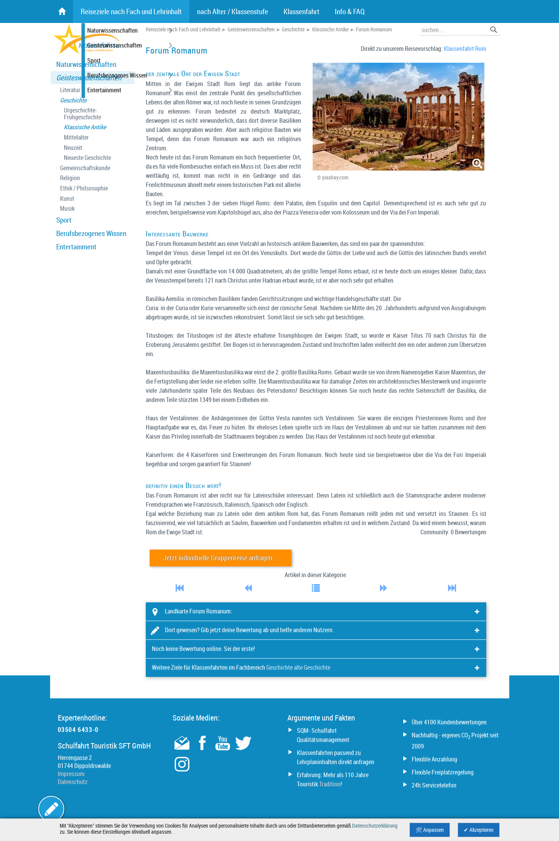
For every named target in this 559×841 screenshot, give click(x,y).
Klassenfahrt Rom (465, 48)
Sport (64, 220)
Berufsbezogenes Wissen (91, 233)
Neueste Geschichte (87, 158)
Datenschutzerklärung (375, 825)
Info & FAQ (350, 11)
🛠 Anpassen (430, 829)
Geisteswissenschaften (88, 78)
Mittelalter (76, 137)
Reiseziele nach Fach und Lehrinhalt (183, 29)
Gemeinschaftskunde (85, 168)
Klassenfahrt (301, 11)
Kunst (67, 199)
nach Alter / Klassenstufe (232, 11)
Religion (70, 178)
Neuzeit (73, 148)
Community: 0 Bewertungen (453, 532)
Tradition (330, 784)
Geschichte (73, 100)
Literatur (70, 90)
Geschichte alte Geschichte (298, 667)
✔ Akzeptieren (479, 829)
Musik (67, 209)
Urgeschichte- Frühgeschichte (82, 113)
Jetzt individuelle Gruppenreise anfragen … (220, 557)
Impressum (71, 773)
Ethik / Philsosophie (84, 188)
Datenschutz (73, 782)
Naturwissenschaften (86, 64)
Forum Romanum (374, 29)
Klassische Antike (85, 127)
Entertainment (76, 247)
